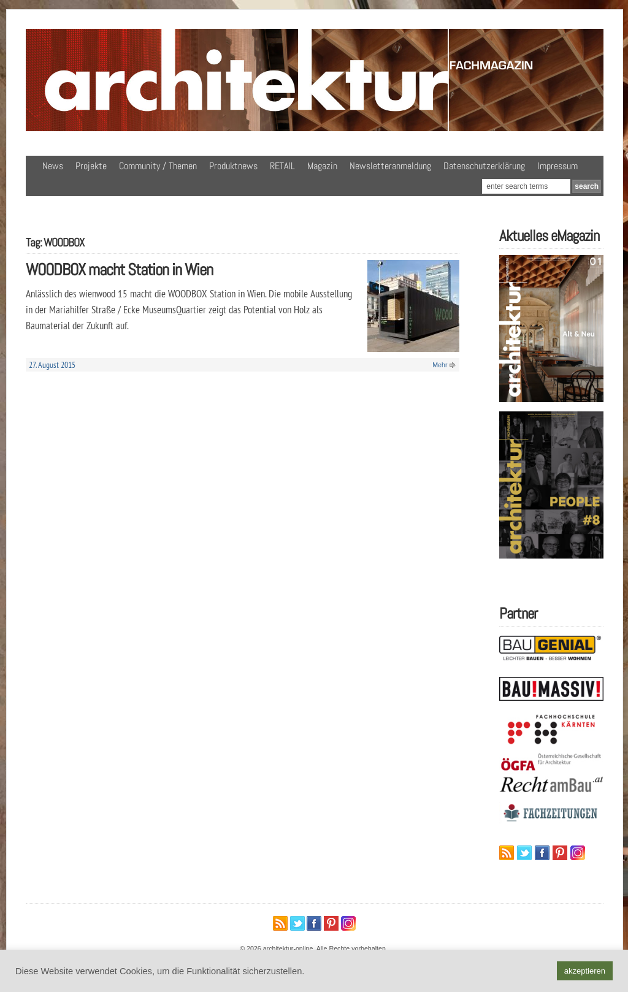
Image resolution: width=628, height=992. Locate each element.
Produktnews (233, 165)
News (52, 165)
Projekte (91, 165)
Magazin (322, 165)
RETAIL (282, 165)
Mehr (439, 364)
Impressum (557, 165)
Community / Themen (158, 165)
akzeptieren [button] (584, 970)
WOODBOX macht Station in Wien (119, 269)
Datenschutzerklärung (484, 165)
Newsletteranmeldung (390, 165)
